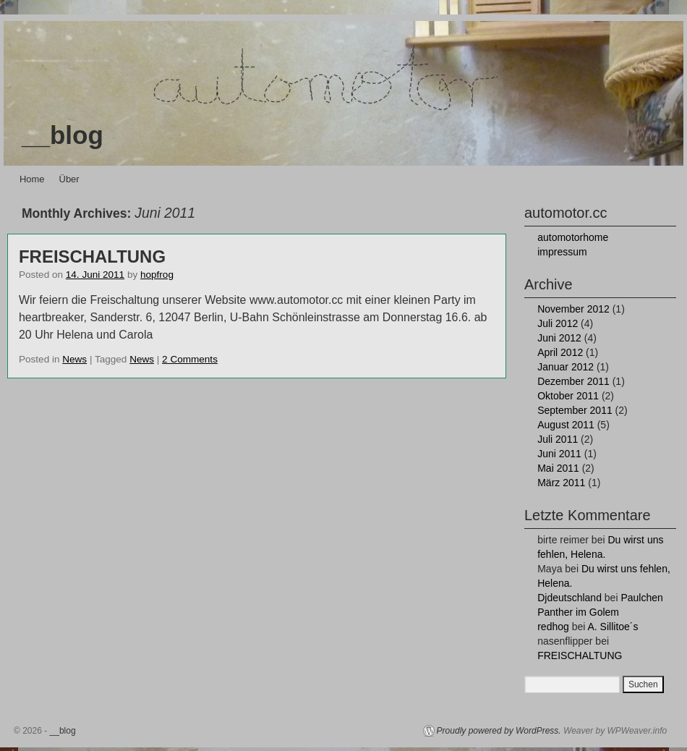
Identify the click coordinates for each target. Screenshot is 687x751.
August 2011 (565, 424)
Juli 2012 (557, 323)
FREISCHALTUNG (92, 256)
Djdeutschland (569, 597)
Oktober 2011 (568, 396)
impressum (561, 252)
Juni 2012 (559, 338)
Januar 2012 (565, 367)
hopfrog (157, 274)
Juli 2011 (557, 439)
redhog (553, 626)
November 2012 (573, 309)
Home (32, 179)
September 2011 (575, 410)
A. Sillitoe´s (612, 626)
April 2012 (560, 352)
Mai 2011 (558, 468)
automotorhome (572, 237)
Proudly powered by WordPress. (499, 731)
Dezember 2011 (573, 381)
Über (69, 179)
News (74, 359)
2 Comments (190, 359)
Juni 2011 (559, 453)
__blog (62, 135)
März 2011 (561, 482)
